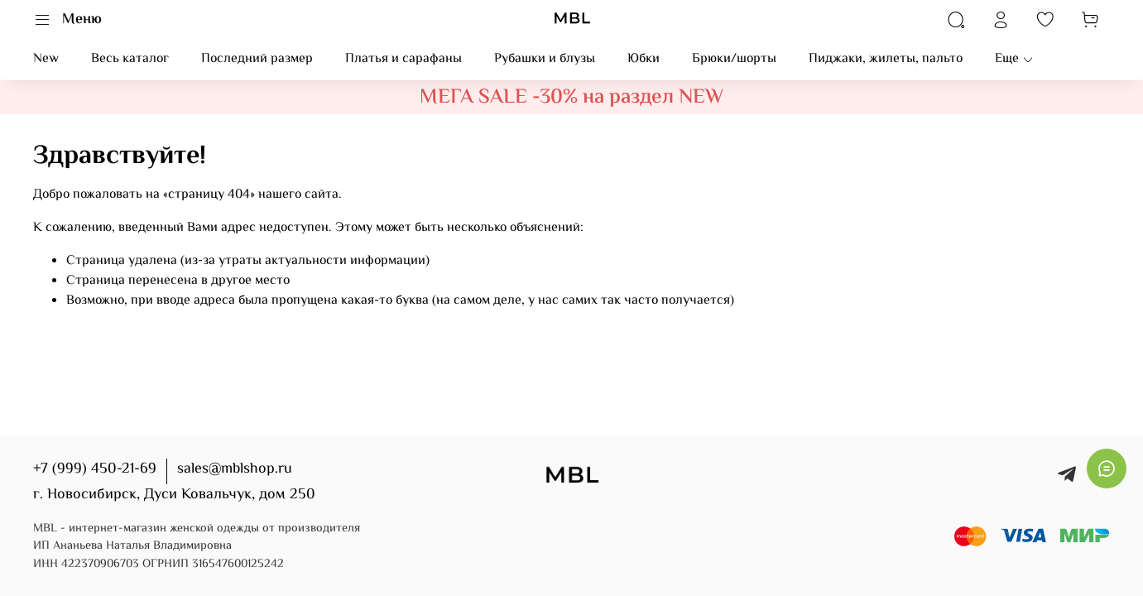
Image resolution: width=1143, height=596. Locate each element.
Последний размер (257, 59)
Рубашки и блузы (544, 59)
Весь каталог (130, 59)
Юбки (643, 59)
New (46, 59)
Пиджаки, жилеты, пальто (886, 59)
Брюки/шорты (734, 59)
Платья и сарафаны (403, 59)
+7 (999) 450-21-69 (94, 469)
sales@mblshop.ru (234, 469)
